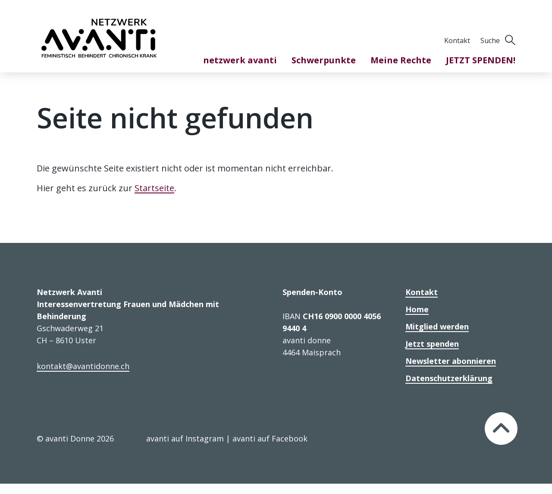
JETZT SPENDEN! (480, 60)
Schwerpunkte (324, 60)
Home (417, 309)
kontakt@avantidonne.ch (83, 366)
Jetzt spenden (432, 344)
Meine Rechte (400, 60)
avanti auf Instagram (185, 438)
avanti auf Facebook (269, 438)
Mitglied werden (437, 326)
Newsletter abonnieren (450, 361)
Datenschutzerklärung (448, 378)
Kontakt (457, 40)
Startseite (154, 188)
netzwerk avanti (240, 60)
